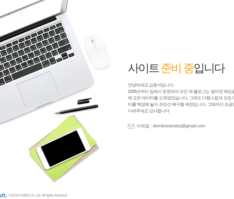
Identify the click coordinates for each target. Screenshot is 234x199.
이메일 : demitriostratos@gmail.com (171, 126)
